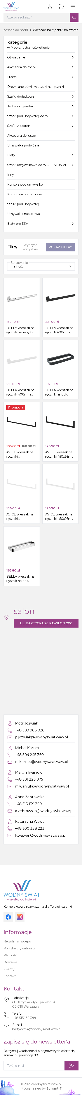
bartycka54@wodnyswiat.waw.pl (36, 1029)
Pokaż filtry (60, 247)
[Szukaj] (74, 17)
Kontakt (9, 976)
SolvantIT (54, 1088)
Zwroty (8, 969)
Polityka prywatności (19, 948)
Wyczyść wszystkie (30, 247)
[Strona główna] (11, 6)
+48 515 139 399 (24, 1018)
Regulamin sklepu (17, 941)
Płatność (10, 955)
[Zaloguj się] (50, 6)
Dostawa (10, 962)
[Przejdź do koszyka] (61, 6)
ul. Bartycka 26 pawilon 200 (46, 623)
